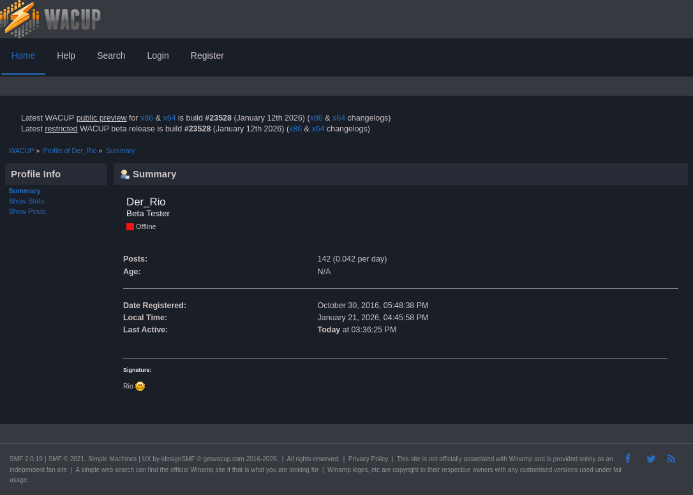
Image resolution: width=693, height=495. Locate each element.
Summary (25, 191)
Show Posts (27, 211)
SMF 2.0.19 (26, 458)
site (415, 458)
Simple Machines (112, 458)
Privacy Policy (368, 458)
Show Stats (27, 201)
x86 (146, 118)
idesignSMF (178, 458)
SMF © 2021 (66, 458)
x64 (169, 118)
